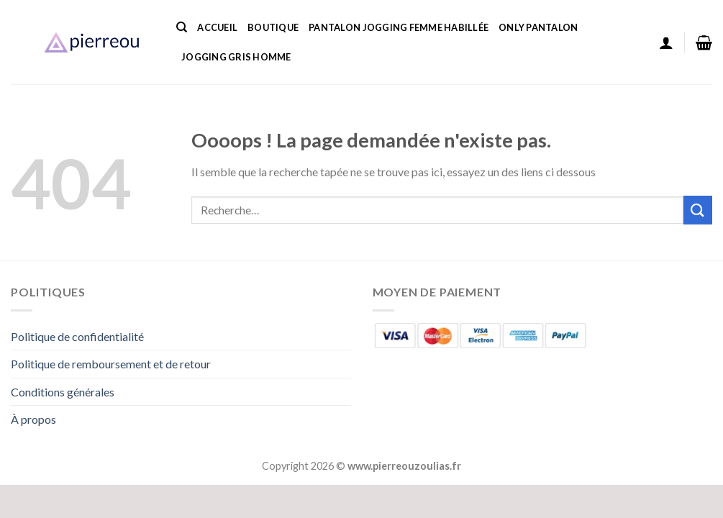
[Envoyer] (697, 210)
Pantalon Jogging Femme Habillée (398, 27)
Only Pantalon (538, 27)
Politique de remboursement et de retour (111, 364)
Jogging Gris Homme (236, 57)
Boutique (273, 27)
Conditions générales (62, 392)
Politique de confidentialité (77, 336)
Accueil (217, 27)
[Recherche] (181, 27)
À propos (33, 419)
